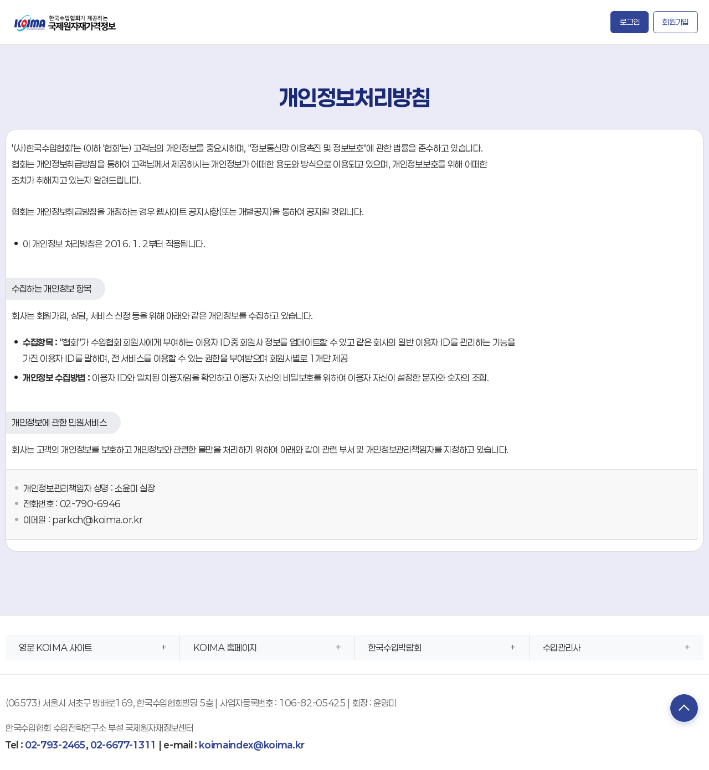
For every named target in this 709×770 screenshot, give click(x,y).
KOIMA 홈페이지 (225, 647)
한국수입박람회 (395, 647)
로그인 (629, 22)
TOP (684, 708)
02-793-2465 (55, 745)
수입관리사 (561, 647)
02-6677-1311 (123, 745)
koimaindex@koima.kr (251, 745)
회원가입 (675, 22)
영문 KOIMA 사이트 (55, 647)
